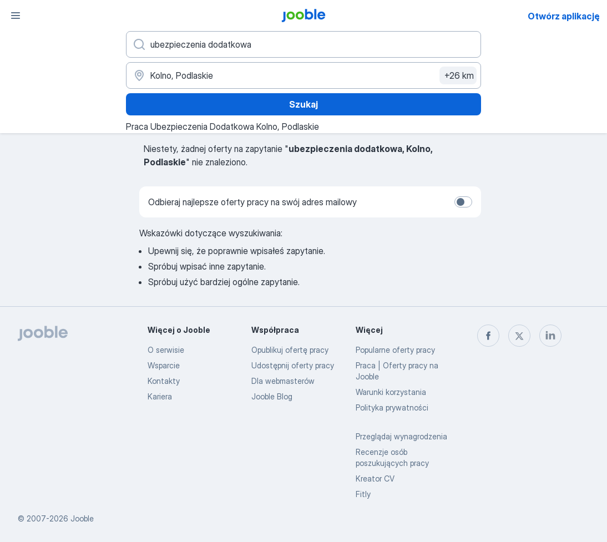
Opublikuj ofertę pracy (289, 349)
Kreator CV (375, 478)
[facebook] (488, 336)
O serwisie (166, 349)
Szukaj (303, 104)
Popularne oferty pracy (395, 349)
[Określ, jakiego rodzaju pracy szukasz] (303, 44)
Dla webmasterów (283, 381)
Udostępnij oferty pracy (292, 365)
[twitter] (519, 336)
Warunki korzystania (391, 392)
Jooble (82, 518)
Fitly (363, 494)
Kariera (160, 396)
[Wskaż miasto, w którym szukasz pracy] (303, 75)
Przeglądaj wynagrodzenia (401, 436)
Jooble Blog (271, 396)
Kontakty (164, 381)
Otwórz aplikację (564, 16)
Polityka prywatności (392, 407)
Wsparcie (164, 365)
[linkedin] (550, 336)
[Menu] (15, 15)
